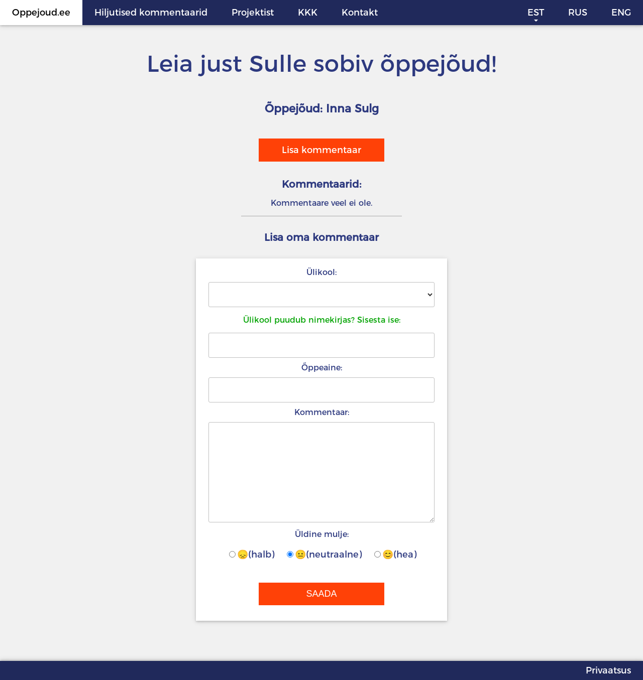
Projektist (253, 12)
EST (535, 12)
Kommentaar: (321, 412)
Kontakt (360, 12)
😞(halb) (251, 554)
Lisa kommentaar (321, 150)
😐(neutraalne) (324, 554)
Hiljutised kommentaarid (150, 12)
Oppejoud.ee (41, 12)
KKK (307, 12)
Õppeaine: (321, 367)
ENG (621, 12)
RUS (577, 12)
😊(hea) (395, 554)
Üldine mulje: (322, 534)
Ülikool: (321, 272)
